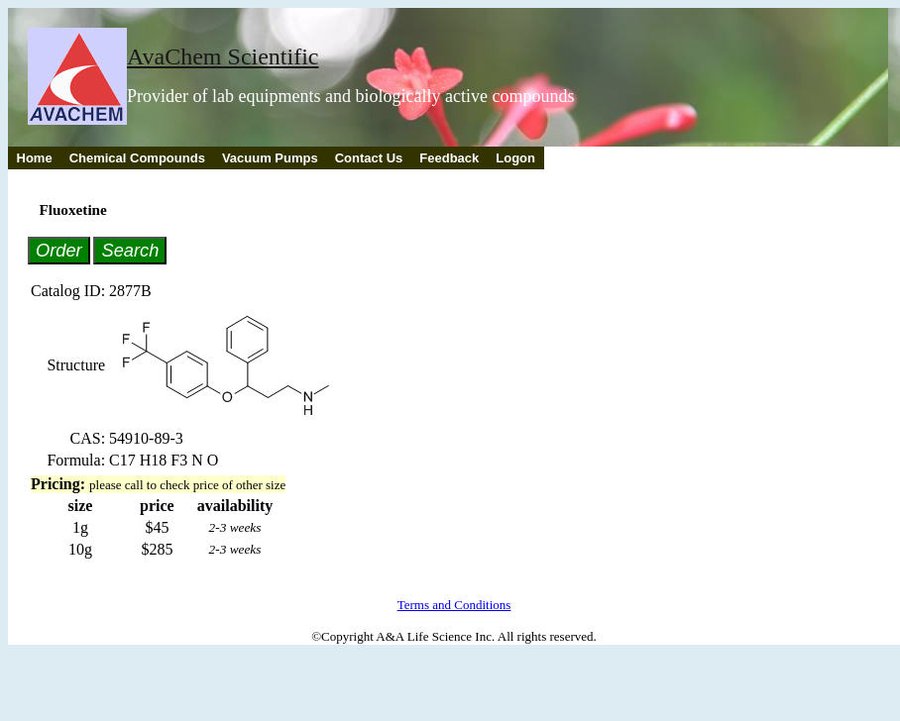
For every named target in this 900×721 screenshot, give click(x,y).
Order (59, 250)
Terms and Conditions (454, 604)
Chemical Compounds (137, 158)
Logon (515, 158)
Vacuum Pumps (270, 158)
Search (130, 250)
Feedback (449, 158)
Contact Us (369, 158)
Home (35, 158)
